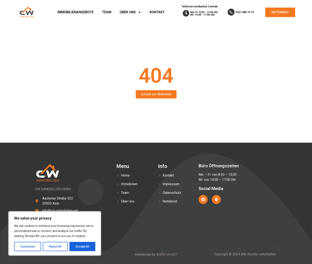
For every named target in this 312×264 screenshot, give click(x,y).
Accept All (82, 246)
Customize (27, 246)
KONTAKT (157, 12)
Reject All (55, 246)
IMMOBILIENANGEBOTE (75, 12)
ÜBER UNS (130, 12)
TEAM (106, 12)
